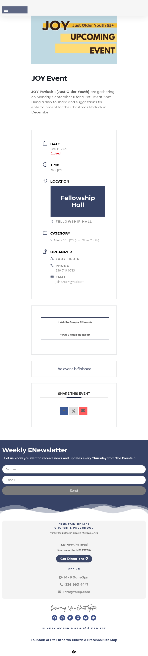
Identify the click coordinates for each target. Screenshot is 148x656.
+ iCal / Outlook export (75, 334)
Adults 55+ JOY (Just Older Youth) (75, 240)
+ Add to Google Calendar (75, 322)
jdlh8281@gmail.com (70, 282)
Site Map (110, 640)
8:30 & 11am (89, 628)
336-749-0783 (65, 270)
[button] (5, 9)
